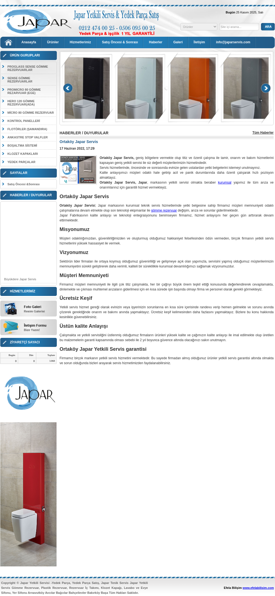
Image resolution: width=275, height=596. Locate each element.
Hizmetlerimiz (80, 42)
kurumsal (224, 182)
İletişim (199, 42)
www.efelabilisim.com (258, 587)
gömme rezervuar (164, 210)
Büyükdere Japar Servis (20, 281)
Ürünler (53, 42)
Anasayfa (28, 42)
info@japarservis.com (233, 42)
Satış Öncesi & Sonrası (120, 42)
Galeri (178, 42)
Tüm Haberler (263, 133)
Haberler (155, 42)
